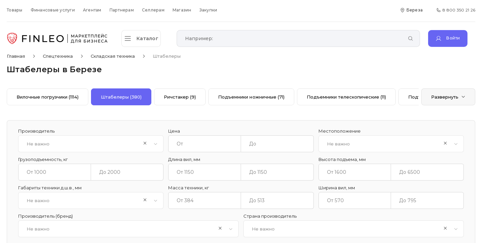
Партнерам (122, 9)
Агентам (92, 9)
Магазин (182, 9)
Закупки (208, 9)
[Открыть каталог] (145, 38)
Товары (15, 9)
